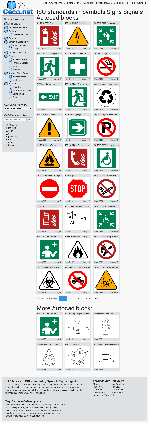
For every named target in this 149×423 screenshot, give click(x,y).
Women (14, 69)
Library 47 (114, 140)
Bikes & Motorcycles (19, 90)
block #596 (98, 79)
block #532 (70, 232)
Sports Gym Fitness (19, 35)
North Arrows (16, 80)
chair (10, 142)
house (11, 139)
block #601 (42, 140)
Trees (13, 49)
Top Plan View (118, 384)
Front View (98, 386)
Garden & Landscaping (16, 42)
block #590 (98, 109)
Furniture (10, 38)
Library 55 (57, 370)
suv (10, 148)
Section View (99, 392)
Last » (96, 298)
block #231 (98, 339)
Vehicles (10, 84)
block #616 (70, 109)
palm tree (12, 136)
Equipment (11, 31)
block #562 (70, 339)
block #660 (98, 140)
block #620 (98, 170)
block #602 (70, 48)
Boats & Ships (16, 94)
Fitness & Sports (18, 63)
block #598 (42, 170)
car (9, 133)
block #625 (70, 170)
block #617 (42, 79)
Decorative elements (15, 27)
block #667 (70, 293)
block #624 (42, 48)
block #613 (70, 140)
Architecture (12, 24)
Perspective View (101, 395)
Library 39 (86, 339)
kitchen (11, 145)
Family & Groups (18, 59)
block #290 (70, 370)
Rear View (97, 389)
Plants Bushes (17, 45)
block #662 (70, 201)
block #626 (42, 232)
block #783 (42, 370)
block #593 (42, 293)
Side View (115, 386)
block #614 (42, 109)
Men (12, 66)
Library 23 (86, 232)
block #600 (98, 201)
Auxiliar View (117, 392)
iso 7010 (12, 128)
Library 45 (57, 48)
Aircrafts (14, 87)
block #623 (42, 262)
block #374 (98, 370)
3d (112, 395)
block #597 (70, 262)
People (9, 56)
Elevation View (118, 389)
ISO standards (17, 77)
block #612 (70, 79)
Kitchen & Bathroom (15, 52)
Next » (87, 298)
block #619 (98, 48)
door (10, 130)
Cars (12, 97)
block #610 (98, 293)
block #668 (42, 201)
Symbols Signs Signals (16, 73)
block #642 (98, 262)
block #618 (98, 232)
